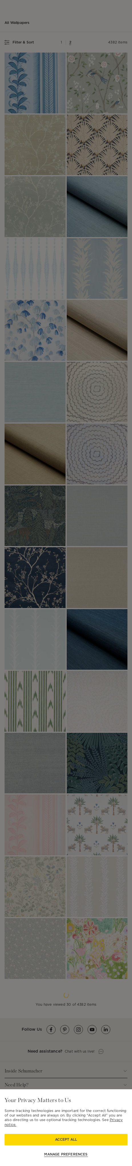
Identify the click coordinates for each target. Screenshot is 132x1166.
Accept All (66, 1139)
